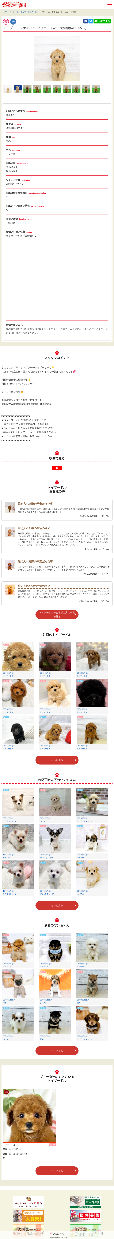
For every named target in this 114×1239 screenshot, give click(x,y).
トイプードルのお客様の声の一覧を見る (57, 614)
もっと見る (57, 760)
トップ (4, 12)
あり (8, 197)
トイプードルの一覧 (29, 12)
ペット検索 (13, 12)
